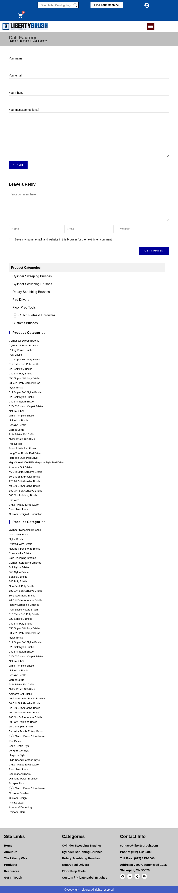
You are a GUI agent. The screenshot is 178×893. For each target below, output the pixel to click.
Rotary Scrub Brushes (21, 350)
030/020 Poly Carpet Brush (24, 382)
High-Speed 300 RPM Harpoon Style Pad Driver (36, 462)
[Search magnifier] (75, 5)
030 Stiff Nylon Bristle (21, 401)
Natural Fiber (16, 410)
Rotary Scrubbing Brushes (31, 292)
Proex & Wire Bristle (20, 543)
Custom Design (18, 797)
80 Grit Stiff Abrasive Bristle (25, 476)
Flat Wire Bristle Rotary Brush (26, 731)
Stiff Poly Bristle (18, 581)
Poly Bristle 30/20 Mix (21, 434)
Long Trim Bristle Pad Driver (25, 453)
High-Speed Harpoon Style (24, 759)
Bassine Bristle (17, 424)
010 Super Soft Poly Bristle (24, 359)
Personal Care (17, 812)
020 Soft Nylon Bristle (21, 396)
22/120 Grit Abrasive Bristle (25, 481)
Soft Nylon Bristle (19, 567)
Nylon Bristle (16, 387)
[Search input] (56, 5)
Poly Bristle (15, 354)
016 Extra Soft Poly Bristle (24, 614)
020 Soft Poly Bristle (20, 368)
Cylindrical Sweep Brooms (24, 340)
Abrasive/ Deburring (20, 807)
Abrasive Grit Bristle (20, 467)
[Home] (12, 40)
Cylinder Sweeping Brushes (32, 276)
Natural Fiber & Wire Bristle (24, 548)
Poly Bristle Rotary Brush (23, 609)
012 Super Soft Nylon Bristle (25, 392)
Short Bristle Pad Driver (22, 448)
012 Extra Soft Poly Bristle (24, 364)
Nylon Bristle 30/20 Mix (22, 438)
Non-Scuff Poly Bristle (21, 586)
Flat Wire (14, 500)
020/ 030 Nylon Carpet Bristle (26, 406)
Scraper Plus (16, 783)
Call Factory (40, 40)
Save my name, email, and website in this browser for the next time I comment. (63, 239)
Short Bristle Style (19, 745)
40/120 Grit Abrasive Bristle (25, 485)
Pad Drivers (21, 299)
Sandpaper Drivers (20, 773)
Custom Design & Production (25, 514)
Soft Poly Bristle (18, 576)
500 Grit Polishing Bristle (23, 495)
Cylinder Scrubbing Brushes (32, 284)
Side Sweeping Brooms (22, 557)
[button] (106, 5)
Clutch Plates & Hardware (34, 315)
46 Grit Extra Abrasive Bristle (25, 471)
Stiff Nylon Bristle (19, 572)
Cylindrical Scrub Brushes (24, 345)
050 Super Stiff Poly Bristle (24, 378)
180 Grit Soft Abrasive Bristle (25, 490)
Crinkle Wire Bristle (20, 553)
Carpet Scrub (16, 429)
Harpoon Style (17, 755)
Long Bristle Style (19, 750)
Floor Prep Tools (24, 307)
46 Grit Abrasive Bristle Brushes (27, 698)
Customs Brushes (25, 323)
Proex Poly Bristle (19, 534)
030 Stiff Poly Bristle (20, 373)
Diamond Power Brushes (23, 778)
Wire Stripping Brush (21, 726)
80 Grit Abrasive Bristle (22, 595)
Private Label (16, 802)
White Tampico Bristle (21, 415)
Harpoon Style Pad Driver (23, 457)
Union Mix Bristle (19, 420)
